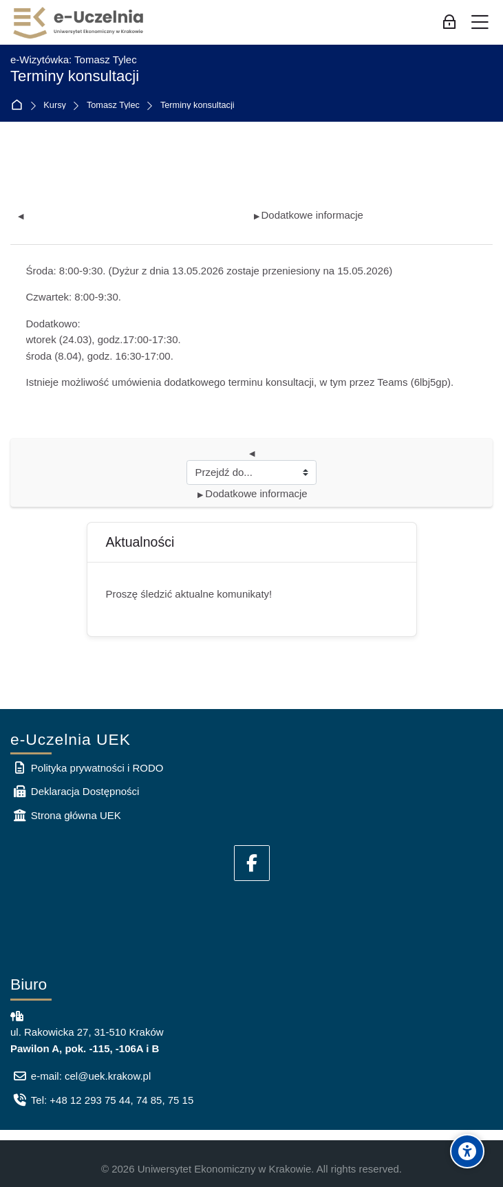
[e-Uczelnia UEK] (79, 23)
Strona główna (19, 105)
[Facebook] (252, 863)
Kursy (54, 105)
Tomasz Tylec (113, 105)
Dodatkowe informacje (308, 215)
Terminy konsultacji (197, 105)
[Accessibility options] (467, 1151)
